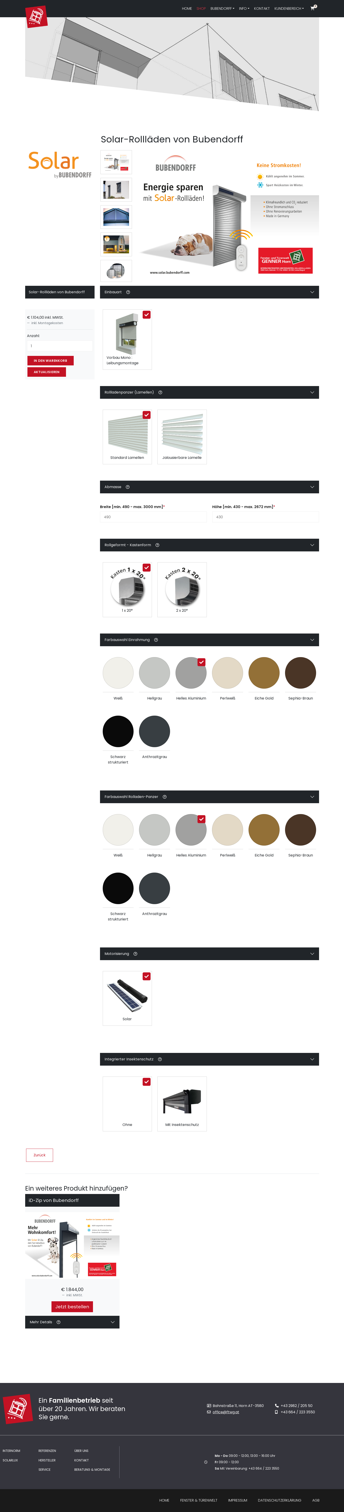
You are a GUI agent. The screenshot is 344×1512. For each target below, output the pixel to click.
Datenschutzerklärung (279, 1500)
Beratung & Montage (92, 1469)
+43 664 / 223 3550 (295, 1412)
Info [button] (243, 8)
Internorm (11, 1450)
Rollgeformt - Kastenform (132, 545)
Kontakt (262, 8)
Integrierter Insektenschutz (133, 1060)
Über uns (81, 1450)
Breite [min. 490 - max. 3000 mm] (132, 506)
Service (45, 1469)
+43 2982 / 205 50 (293, 1405)
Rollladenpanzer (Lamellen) (133, 394)
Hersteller (47, 1460)
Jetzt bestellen (72, 1307)
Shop (201, 8)
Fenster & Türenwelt (198, 1500)
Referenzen (47, 1450)
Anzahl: (33, 335)
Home (187, 8)
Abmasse (116, 488)
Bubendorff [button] (221, 8)
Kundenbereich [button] (288, 8)
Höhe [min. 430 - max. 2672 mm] (243, 506)
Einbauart (117, 293)
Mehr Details (45, 1322)
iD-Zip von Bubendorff (54, 1200)
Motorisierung (120, 955)
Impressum (237, 1500)
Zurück (40, 1155)
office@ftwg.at (223, 1412)
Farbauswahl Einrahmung (131, 641)
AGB (316, 1500)
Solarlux (10, 1460)
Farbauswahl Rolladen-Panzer (135, 798)
